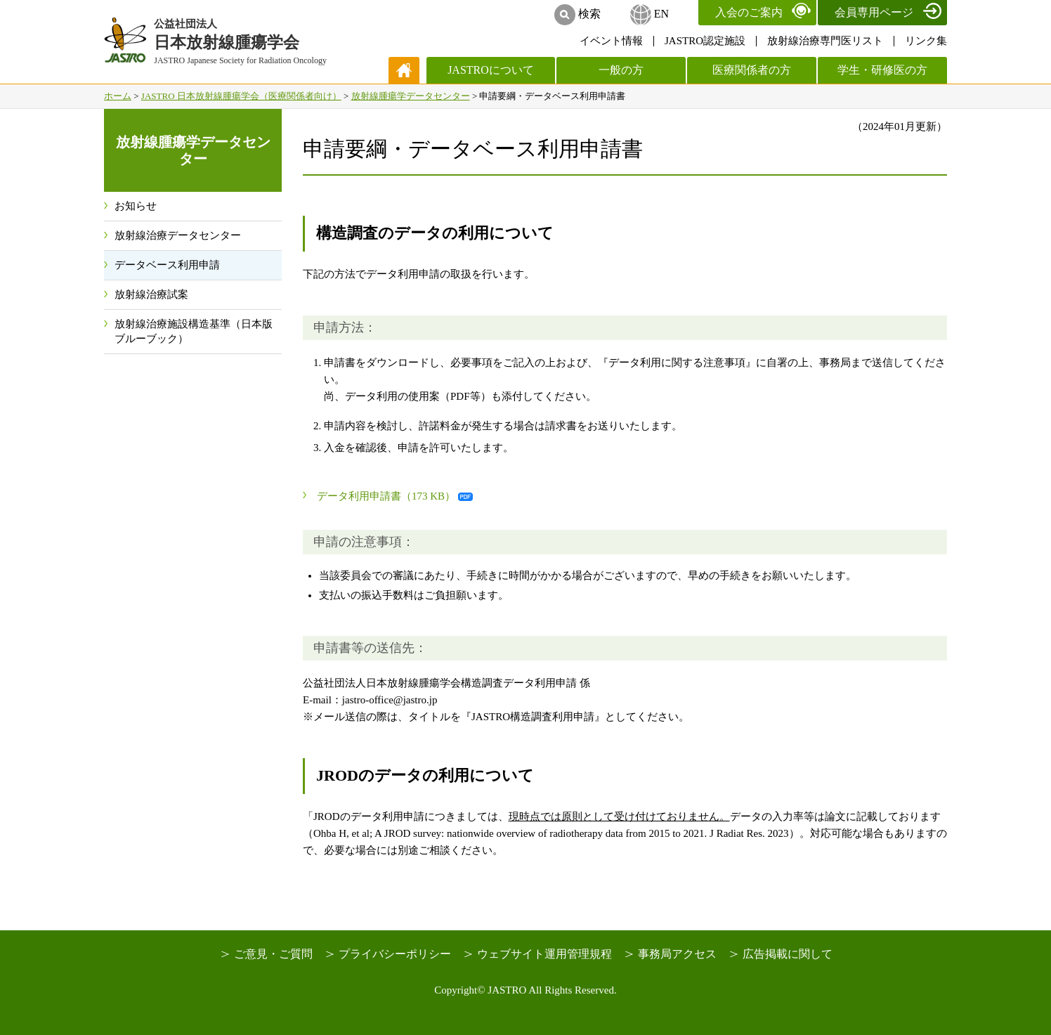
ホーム (117, 96)
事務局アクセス (677, 954)
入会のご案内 (749, 12)
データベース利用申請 (167, 265)
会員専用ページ (874, 12)
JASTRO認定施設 (705, 40)
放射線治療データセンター (178, 235)
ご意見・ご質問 (273, 954)
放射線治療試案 (151, 294)
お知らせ (136, 205)
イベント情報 (611, 40)
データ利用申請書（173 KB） (386, 496)
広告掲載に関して (788, 954)
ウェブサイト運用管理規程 (544, 954)
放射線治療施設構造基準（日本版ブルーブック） (194, 331)
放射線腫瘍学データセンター (410, 96)
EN (661, 14)
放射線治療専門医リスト (825, 40)
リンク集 (926, 40)
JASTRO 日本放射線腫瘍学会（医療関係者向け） (241, 96)
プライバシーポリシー (395, 954)
